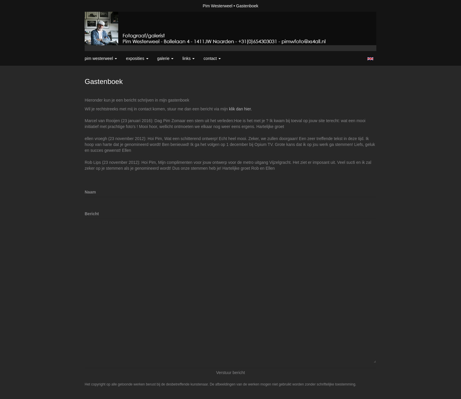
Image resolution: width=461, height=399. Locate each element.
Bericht (92, 213)
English (370, 58)
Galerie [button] (165, 58)
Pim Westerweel (217, 6)
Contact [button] (212, 58)
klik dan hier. (240, 109)
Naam (90, 192)
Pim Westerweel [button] (101, 58)
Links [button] (188, 58)
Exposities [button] (137, 58)
